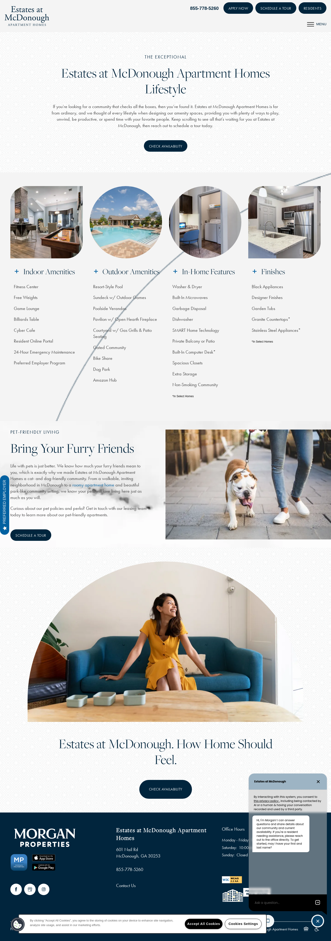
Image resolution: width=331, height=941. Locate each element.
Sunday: (228, 854)
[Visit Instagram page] (43, 889)
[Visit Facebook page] (16, 889)
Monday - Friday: (235, 840)
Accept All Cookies (203, 924)
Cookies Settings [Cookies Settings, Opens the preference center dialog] (243, 924)
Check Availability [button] (165, 789)
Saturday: (229, 847)
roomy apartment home (93, 485)
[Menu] (316, 24)
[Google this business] (30, 889)
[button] (238, 8)
